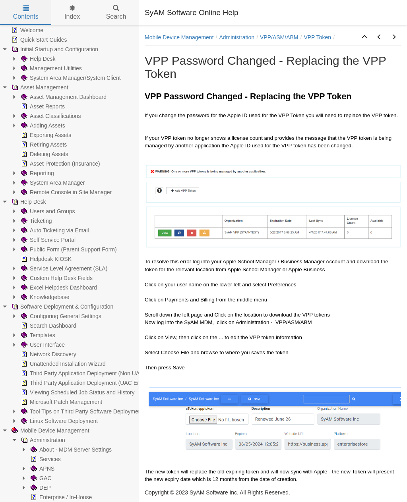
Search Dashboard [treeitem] (47, 325)
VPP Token (317, 37)
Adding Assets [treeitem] (42, 125)
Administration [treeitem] (42, 440)
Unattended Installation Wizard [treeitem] (62, 364)
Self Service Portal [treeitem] (47, 240)
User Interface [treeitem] (42, 344)
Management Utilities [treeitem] (50, 68)
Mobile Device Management (179, 37)
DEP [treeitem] (40, 487)
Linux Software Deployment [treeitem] (58, 421)
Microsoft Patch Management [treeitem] (60, 402)
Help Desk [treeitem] (37, 59)
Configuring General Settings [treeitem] (60, 316)
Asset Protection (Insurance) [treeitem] (59, 163)
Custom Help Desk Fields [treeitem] (56, 278)
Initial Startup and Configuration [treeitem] (54, 49)
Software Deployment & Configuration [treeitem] (61, 306)
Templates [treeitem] (37, 335)
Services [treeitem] (45, 459)
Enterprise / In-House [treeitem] (60, 497)
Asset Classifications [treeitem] (50, 116)
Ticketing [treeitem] (35, 221)
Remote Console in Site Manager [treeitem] (65, 192)
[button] (364, 37)
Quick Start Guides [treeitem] (38, 39)
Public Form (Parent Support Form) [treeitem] (68, 249)
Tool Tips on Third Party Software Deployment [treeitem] (81, 411)
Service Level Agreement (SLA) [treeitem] (63, 268)
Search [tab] (116, 12)
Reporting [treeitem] (36, 173)
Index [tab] (72, 12)
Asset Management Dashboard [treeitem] (63, 97)
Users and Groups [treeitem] (47, 211)
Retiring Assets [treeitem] (43, 144)
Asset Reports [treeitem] (42, 106)
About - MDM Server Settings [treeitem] (70, 449)
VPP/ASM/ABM (279, 37)
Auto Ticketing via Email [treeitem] (54, 230)
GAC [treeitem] (40, 478)
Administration (236, 37)
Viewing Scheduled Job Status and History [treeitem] (77, 392)
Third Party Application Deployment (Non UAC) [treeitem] (82, 373)
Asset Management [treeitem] (39, 87)
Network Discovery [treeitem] (47, 354)
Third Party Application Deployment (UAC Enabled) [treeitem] (87, 383)
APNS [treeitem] (41, 468)
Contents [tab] (26, 12)
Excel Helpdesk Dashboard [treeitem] (58, 287)
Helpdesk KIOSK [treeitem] (45, 259)
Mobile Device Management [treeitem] (49, 430)
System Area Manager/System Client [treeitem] (70, 78)
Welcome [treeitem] (26, 30)
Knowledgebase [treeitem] (44, 297)
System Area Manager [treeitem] (52, 182)
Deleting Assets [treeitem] (43, 154)
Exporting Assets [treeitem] (45, 135)
